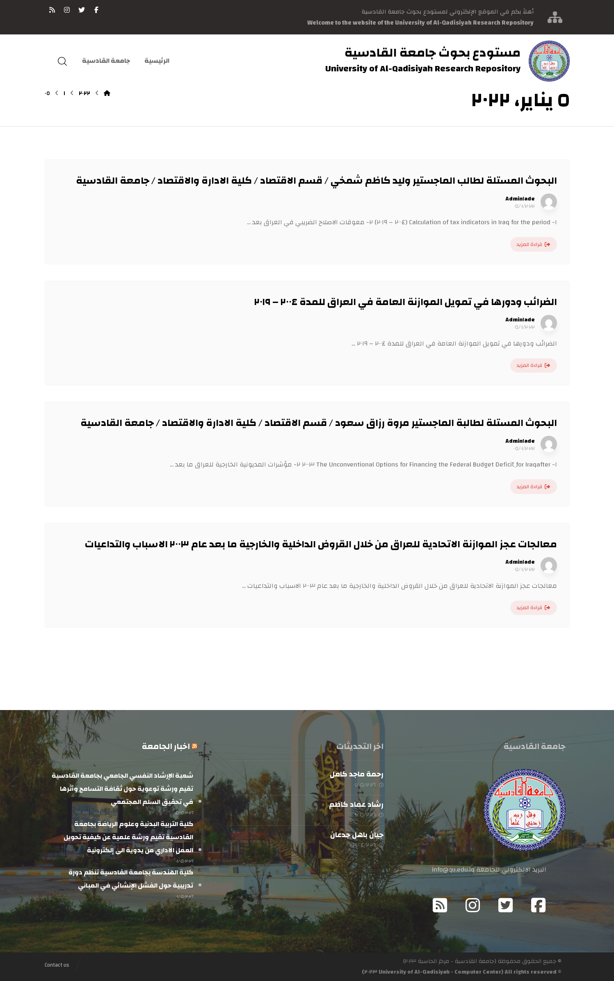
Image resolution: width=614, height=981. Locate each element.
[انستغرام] (66, 9)
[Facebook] (538, 905)
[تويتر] (81, 9)
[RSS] (52, 9)
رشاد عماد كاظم (356, 805)
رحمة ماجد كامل (356, 774)
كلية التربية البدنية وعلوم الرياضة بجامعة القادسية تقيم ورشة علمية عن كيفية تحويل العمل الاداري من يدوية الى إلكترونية (128, 837)
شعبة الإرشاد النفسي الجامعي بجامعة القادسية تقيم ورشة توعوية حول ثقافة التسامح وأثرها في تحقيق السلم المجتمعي (122, 788)
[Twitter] (505, 905)
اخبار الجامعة (166, 746)
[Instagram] (472, 905)
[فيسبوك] (96, 9)
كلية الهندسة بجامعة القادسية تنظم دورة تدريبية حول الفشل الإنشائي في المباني (130, 879)
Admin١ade (520, 198)
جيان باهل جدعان (356, 835)
